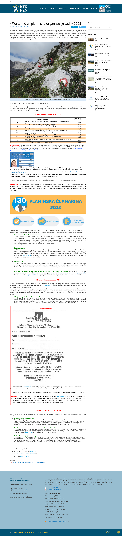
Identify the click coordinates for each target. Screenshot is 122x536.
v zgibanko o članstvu (33, 275)
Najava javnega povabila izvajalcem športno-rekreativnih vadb (102, 107)
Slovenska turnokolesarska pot (56, 521)
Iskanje (94, 8)
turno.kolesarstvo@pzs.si (18, 1)
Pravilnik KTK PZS (52, 488)
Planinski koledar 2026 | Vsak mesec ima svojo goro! (103, 54)
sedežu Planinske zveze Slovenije (25, 454)
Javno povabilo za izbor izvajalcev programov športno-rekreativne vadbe (102, 98)
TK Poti (85, 8)
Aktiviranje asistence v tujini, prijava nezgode (71, 273)
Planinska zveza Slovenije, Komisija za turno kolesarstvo (31, 532)
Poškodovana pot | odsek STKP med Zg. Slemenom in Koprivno (103, 79)
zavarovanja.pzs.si (19, 416)
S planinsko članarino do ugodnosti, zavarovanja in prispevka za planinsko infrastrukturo (102, 89)
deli (75, 26)
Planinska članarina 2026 (102, 39)
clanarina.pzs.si (26, 255)
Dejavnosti (62, 8)
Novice (109, 16)
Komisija (52, 8)
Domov (43, 8)
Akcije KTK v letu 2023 (54, 489)
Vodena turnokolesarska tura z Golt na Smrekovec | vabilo (103, 62)
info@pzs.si (33, 451)
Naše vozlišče (74, 8)
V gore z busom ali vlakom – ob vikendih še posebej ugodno (103, 71)
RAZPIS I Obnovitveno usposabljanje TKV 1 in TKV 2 (103, 46)
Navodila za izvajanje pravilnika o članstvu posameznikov (28, 462)
